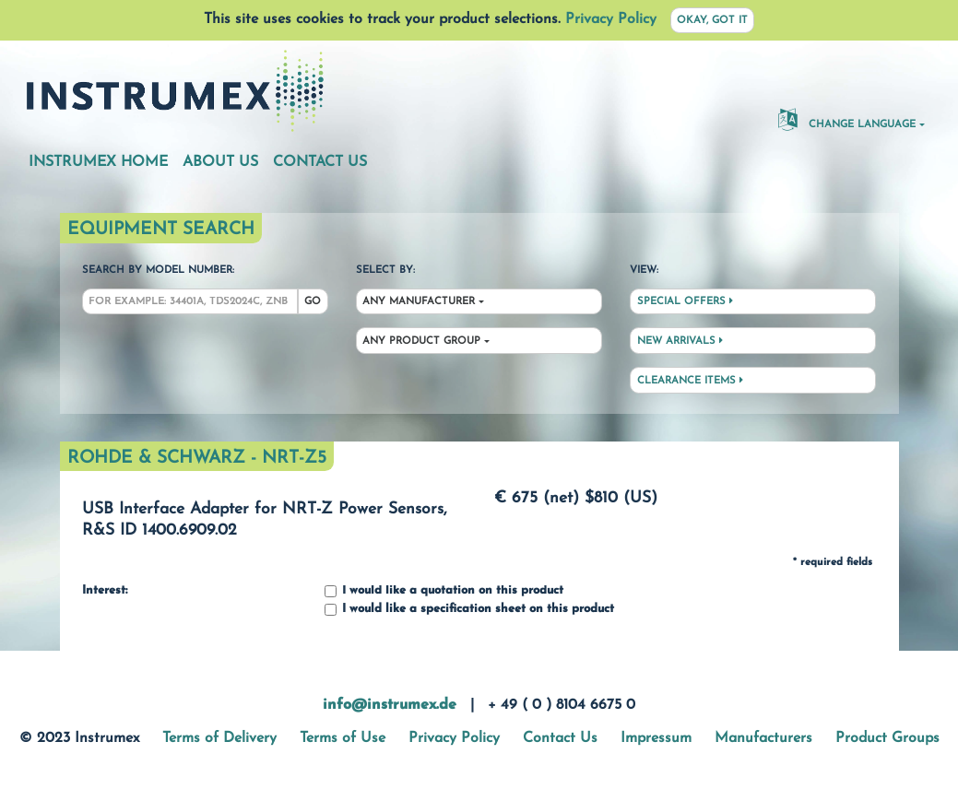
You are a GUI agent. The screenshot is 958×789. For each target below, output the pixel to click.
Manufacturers (763, 738)
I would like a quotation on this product (444, 591)
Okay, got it (712, 21)
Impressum (656, 738)
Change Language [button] (847, 119)
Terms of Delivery (219, 738)
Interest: (104, 590)
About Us (220, 162)
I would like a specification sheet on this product (469, 610)
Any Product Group (421, 341)
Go (312, 302)
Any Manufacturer (418, 302)
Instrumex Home (98, 162)
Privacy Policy (610, 19)
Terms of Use (342, 738)
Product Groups (887, 738)
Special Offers (685, 301)
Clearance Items (690, 380)
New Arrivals (680, 341)
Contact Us (320, 162)
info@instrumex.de (389, 705)
